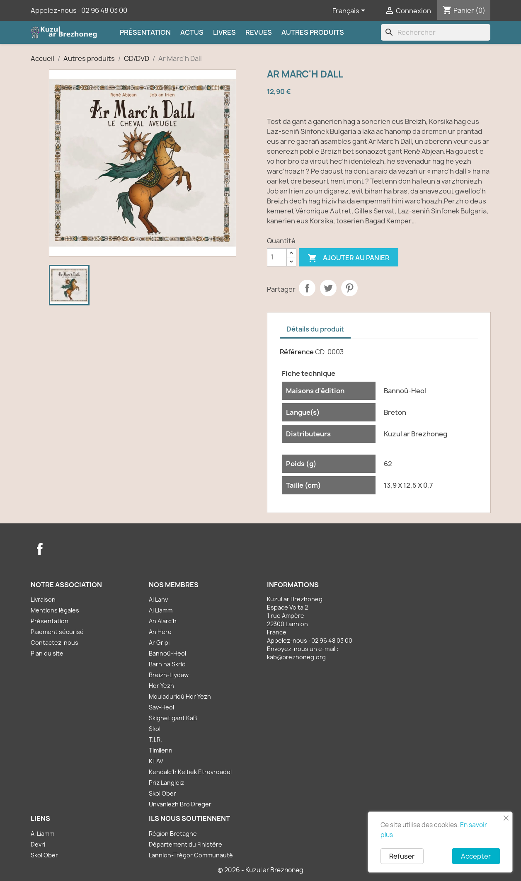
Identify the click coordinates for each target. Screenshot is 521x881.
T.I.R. (155, 739)
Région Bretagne (173, 833)
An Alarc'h (163, 621)
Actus (192, 32)
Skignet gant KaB (173, 718)
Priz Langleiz (166, 783)
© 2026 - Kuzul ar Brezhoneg (260, 870)
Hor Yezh (161, 686)
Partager (307, 288)
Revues (258, 32)
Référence (297, 351)
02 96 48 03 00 (104, 10)
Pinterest (349, 288)
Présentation (145, 32)
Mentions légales (55, 610)
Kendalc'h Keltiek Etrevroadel (190, 772)
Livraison (43, 599)
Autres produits (312, 32)
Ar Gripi (159, 642)
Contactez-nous (54, 642)
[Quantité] (277, 257)
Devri (38, 844)
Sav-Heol (161, 707)
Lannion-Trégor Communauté (191, 855)
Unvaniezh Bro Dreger (180, 804)
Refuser (402, 856)
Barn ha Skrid (167, 664)
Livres (224, 32)
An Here (160, 632)
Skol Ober (162, 793)
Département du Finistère (185, 844)
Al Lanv (158, 599)
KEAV (156, 761)
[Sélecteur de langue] (350, 11)
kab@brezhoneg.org (296, 657)
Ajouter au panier (349, 258)
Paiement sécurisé (57, 632)
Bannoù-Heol (167, 653)
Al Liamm (160, 610)
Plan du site (47, 653)
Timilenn (160, 750)
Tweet (328, 288)
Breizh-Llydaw (169, 675)
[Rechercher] (435, 32)
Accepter (476, 856)
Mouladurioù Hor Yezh (180, 696)
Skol (154, 729)
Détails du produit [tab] (315, 329)
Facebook (40, 549)
